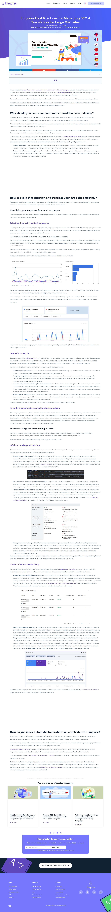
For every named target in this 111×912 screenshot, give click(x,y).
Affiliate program (60, 897)
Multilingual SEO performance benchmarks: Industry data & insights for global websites (22, 817)
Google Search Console (67, 569)
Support (72, 3)
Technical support (37, 895)
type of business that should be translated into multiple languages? (46, 90)
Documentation (36, 886)
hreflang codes (46, 464)
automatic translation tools (72, 136)
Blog (79, 3)
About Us (10, 897)
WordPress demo (60, 889)
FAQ (33, 892)
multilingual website (90, 689)
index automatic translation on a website (40, 755)
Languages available (13, 892)
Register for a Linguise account (51, 767)
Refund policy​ (12, 889)
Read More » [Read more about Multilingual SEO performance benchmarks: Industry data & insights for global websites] (13, 822)
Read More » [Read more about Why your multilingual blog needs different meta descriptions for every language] (78, 824)
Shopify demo (59, 892)
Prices (65, 3)
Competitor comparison (62, 895)
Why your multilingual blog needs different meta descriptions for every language (86, 818)
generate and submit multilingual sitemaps (61, 583)
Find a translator (36, 897)
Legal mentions (12, 886)
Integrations (56, 3)
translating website (64, 92)
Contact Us (59, 886)
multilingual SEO (30, 358)
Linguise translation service (19, 749)
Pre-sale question (36, 889)
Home (48, 3)
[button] (20, 70)
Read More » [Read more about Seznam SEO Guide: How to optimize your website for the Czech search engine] (46, 822)
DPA (9, 895)
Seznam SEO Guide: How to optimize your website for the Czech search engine (55, 817)
